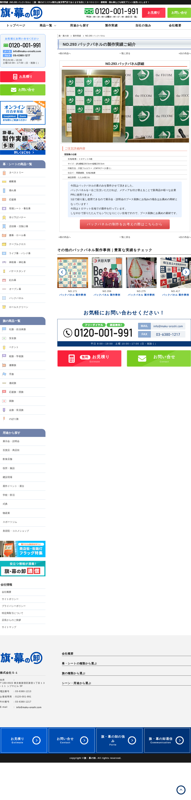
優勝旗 (12, 365)
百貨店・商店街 (11, 450)
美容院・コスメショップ (16, 531)
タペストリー (16, 172)
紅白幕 (12, 280)
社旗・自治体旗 (17, 329)
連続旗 (12, 383)
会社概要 (6, 592)
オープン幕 (15, 289)
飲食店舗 (7, 459)
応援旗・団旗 (16, 392)
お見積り (154, 12)
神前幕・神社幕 (17, 262)
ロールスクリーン (18, 307)
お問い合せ (179, 12)
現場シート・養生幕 (20, 208)
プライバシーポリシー (14, 606)
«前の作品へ (65, 53)
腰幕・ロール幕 (17, 235)
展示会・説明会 (11, 441)
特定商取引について (12, 613)
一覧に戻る (124, 53)
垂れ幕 (12, 190)
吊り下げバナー (17, 217)
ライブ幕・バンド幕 (20, 253)
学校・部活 (9, 495)
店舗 (130, 736)
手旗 (11, 374)
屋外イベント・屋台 (13, 486)
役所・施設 (9, 468)
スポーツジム (10, 522)
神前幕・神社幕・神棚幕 (142, 690)
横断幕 (12, 181)
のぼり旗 (14, 419)
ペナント (14, 347)
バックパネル (16, 298)
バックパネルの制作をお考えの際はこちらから (125, 224)
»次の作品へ (185, 53)
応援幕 (12, 199)
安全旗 (12, 338)
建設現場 (7, 477)
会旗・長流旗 (16, 410)
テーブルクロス (17, 244)
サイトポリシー (10, 599)
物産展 (6, 513)
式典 (5, 504)
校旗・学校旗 (16, 356)
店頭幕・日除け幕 (18, 226)
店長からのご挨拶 (11, 620)
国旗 (11, 401)
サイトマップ (9, 627)
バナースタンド (17, 271)
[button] (62, 272)
